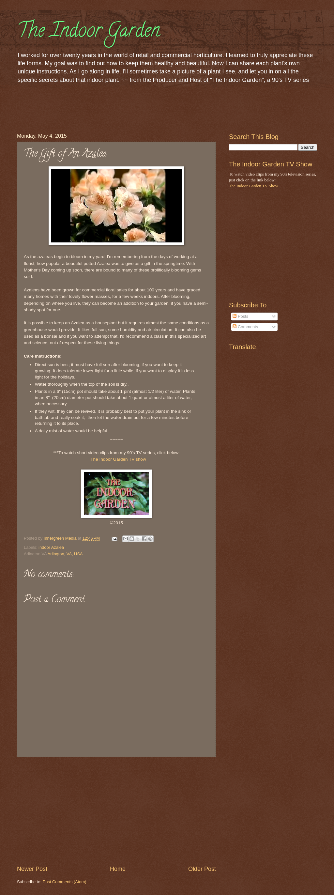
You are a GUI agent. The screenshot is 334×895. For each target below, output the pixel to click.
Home (118, 869)
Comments (245, 326)
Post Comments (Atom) (64, 881)
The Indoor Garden (88, 32)
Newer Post (32, 869)
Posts (240, 316)
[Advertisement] (135, 107)
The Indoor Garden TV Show (253, 186)
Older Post (202, 869)
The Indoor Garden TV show (118, 459)
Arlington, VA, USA (65, 553)
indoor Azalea (51, 547)
